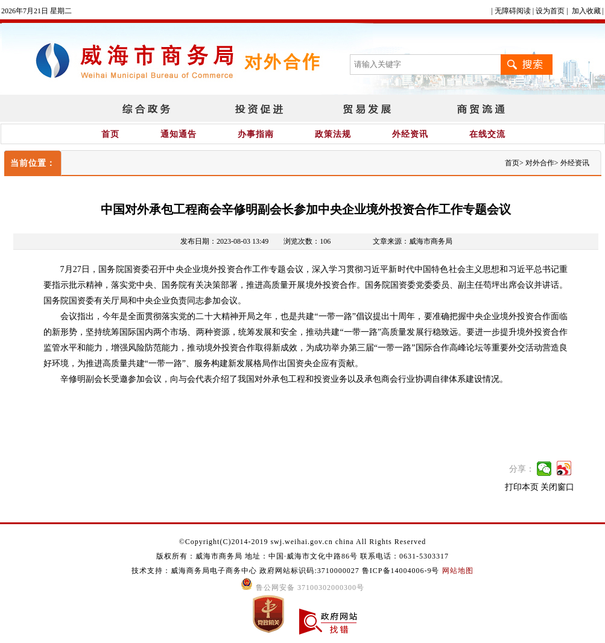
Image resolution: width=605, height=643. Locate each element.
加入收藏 (586, 11)
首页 (110, 134)
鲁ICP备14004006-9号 (401, 570)
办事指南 (256, 134)
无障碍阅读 (513, 11)
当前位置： (32, 163)
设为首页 (550, 11)
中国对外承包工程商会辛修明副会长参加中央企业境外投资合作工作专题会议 (306, 209)
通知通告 (178, 134)
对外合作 (539, 163)
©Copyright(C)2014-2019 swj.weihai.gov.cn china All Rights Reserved (302, 541)
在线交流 (487, 134)
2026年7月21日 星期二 (36, 11)
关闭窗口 (557, 487)
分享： (521, 469)
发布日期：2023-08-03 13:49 (224, 241)
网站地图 (458, 570)
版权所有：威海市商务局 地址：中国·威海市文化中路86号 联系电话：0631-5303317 (302, 556)
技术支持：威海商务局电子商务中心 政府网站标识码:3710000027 (246, 570)
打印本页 (522, 487)
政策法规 (333, 134)
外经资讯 (410, 134)
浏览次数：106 (307, 241)
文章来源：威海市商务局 (412, 241)
